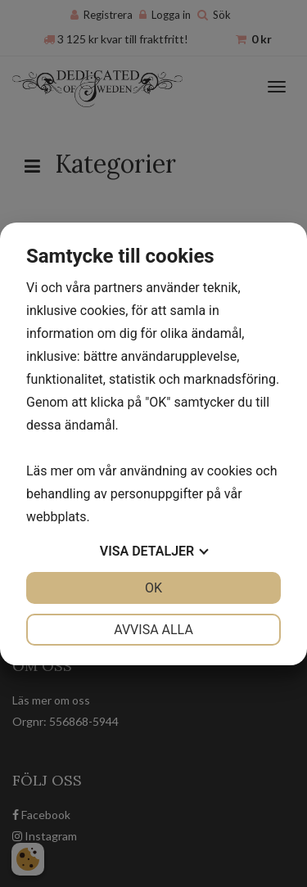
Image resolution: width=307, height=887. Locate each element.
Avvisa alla (153, 629)
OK (153, 588)
